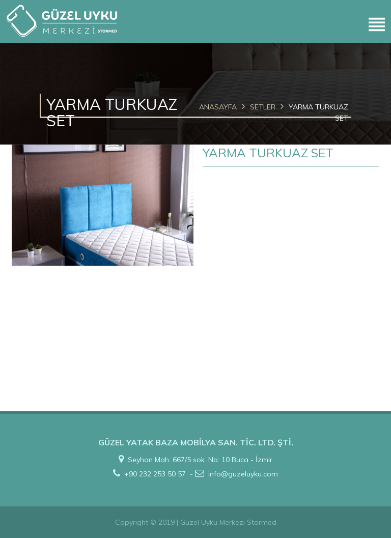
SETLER (262, 106)
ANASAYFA (218, 106)
